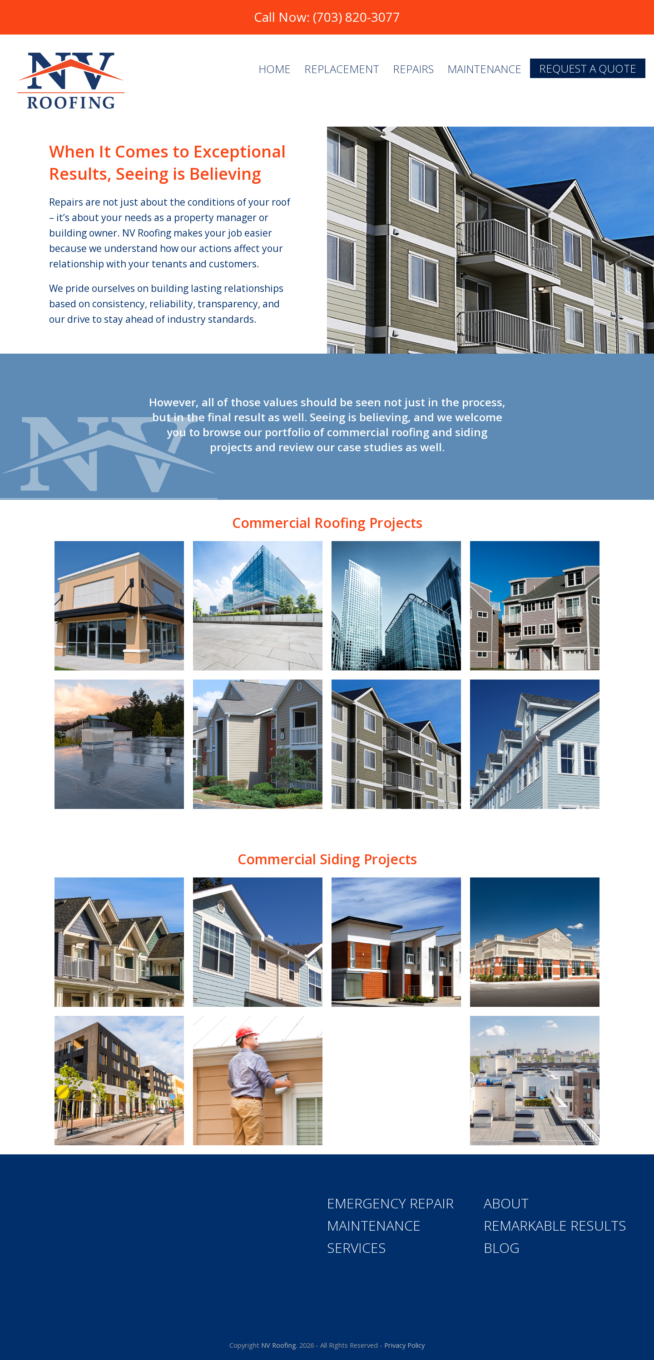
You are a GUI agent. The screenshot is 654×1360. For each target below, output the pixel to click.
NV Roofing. (279, 1345)
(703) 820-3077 (356, 16)
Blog (502, 1247)
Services (356, 1247)
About (506, 1203)
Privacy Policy (404, 1345)
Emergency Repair (390, 1203)
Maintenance (374, 1225)
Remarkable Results (555, 1225)
